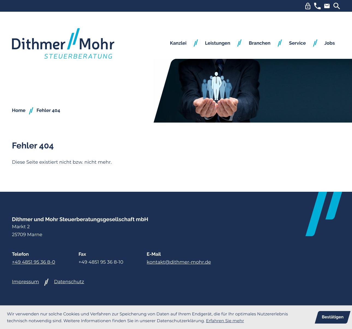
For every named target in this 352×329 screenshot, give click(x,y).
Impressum (25, 282)
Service (297, 43)
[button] (317, 6)
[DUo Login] (308, 6)
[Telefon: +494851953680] (33, 262)
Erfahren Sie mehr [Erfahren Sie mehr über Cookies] (225, 320)
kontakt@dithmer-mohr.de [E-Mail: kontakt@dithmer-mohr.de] (179, 262)
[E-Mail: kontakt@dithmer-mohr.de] (327, 6)
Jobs (329, 43)
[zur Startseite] (63, 43)
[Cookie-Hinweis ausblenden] (332, 317)
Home (19, 110)
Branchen (259, 43)
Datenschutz (69, 282)
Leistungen (217, 43)
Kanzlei (178, 43)
